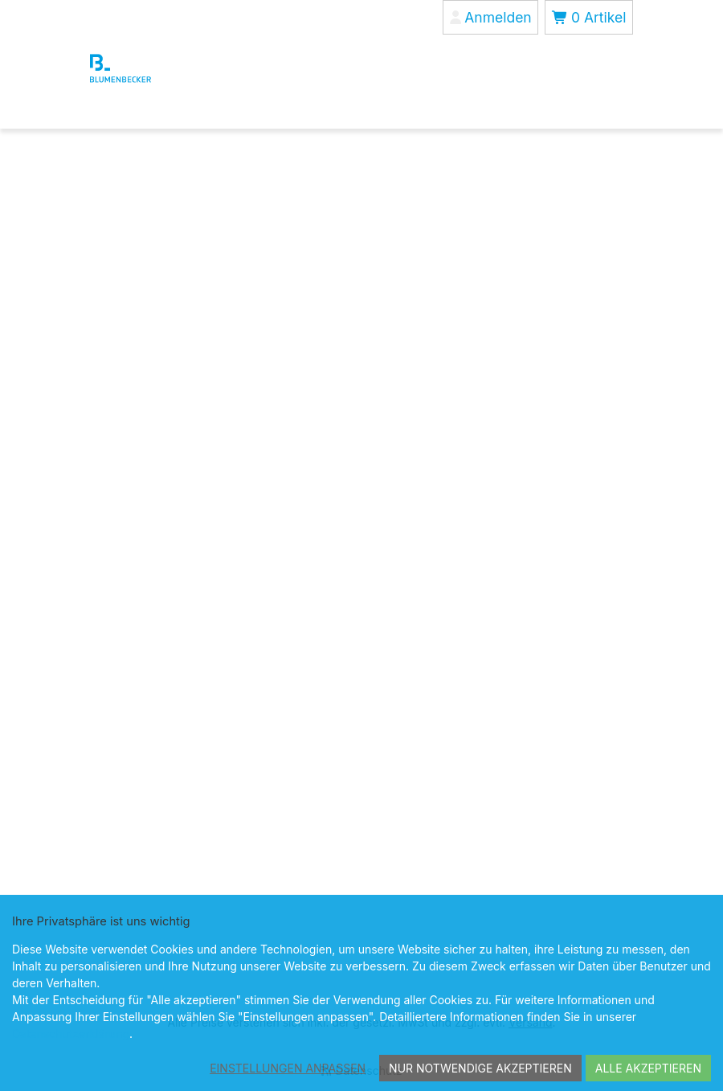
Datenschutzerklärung (70, 1033)
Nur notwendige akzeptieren (480, 1068)
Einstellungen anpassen (288, 1068)
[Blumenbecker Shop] (149, 68)
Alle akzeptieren (648, 1068)
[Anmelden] (490, 17)
